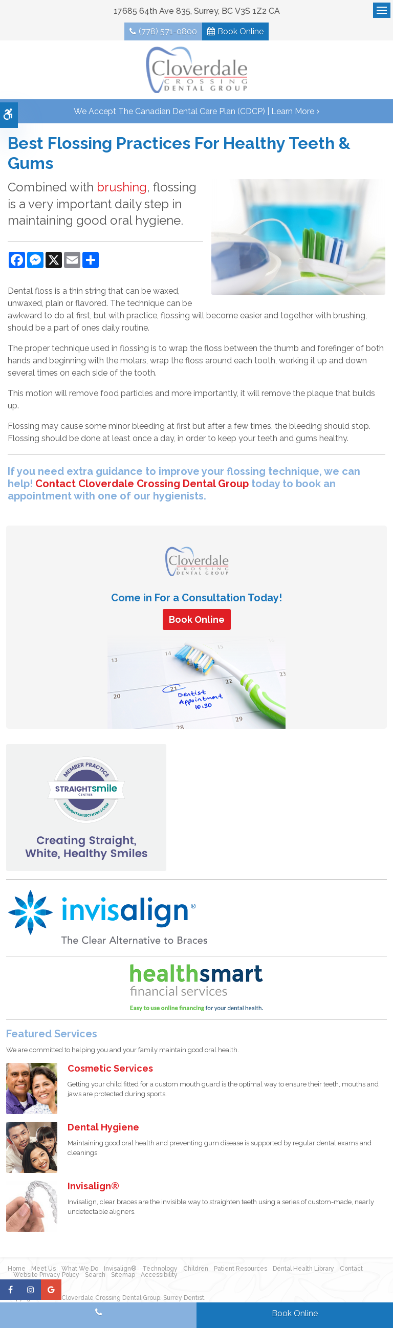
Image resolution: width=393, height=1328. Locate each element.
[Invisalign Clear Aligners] (108, 919)
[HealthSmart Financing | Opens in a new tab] (196, 989)
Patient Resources (240, 1270)
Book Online (242, 32)
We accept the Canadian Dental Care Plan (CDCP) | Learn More (194, 113)
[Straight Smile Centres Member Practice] (86, 809)
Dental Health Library (303, 1270)
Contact (351, 1270)
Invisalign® (93, 1188)
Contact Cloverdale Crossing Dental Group (142, 485)
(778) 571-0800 (167, 32)
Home (17, 1270)
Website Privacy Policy (46, 1276)
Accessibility (159, 1276)
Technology (160, 1270)
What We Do (79, 1270)
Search (95, 1276)
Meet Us (43, 1270)
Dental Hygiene (103, 1129)
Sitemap (123, 1276)
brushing (122, 189)
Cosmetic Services (110, 1070)
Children (195, 1270)
